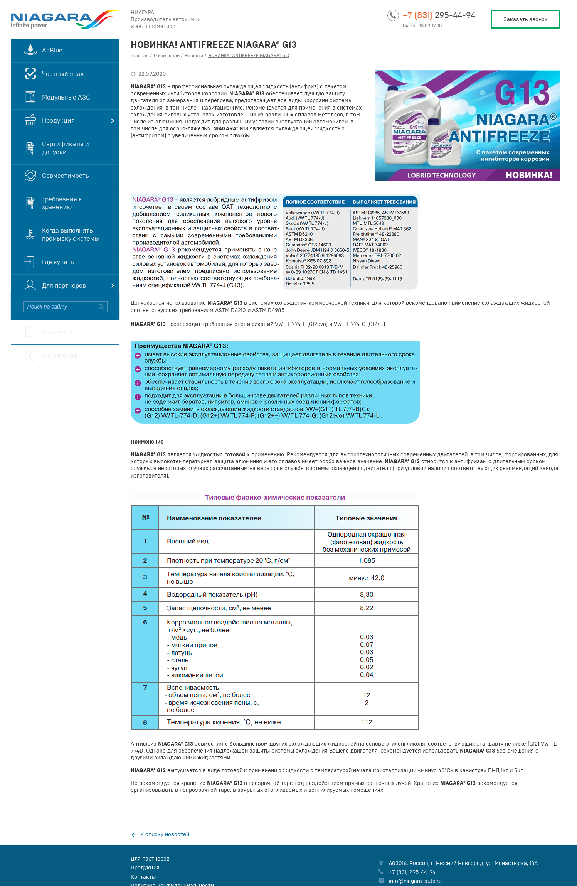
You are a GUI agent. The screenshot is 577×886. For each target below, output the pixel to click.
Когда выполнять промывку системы (70, 234)
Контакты (56, 332)
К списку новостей (164, 834)
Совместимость (65, 175)
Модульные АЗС (66, 97)
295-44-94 (439, 15)
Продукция (58, 120)
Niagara (65, 19)
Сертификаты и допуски (65, 147)
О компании (59, 355)
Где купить (58, 261)
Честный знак (63, 73)
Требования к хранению (62, 203)
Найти (100, 306)
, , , (463, 863)
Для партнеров (64, 285)
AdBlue (52, 50)
